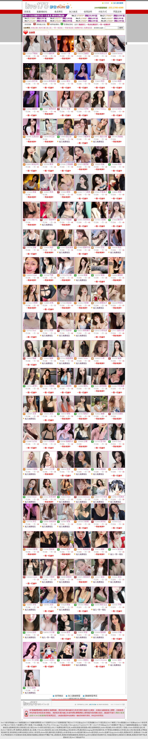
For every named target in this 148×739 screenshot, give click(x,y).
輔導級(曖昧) (55, 24)
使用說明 (88, 12)
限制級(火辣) (41, 24)
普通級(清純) (68, 24)
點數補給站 (42, 12)
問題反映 (117, 12)
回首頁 (27, 12)
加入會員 (73, 12)
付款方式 (103, 12)
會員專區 (58, 12)
